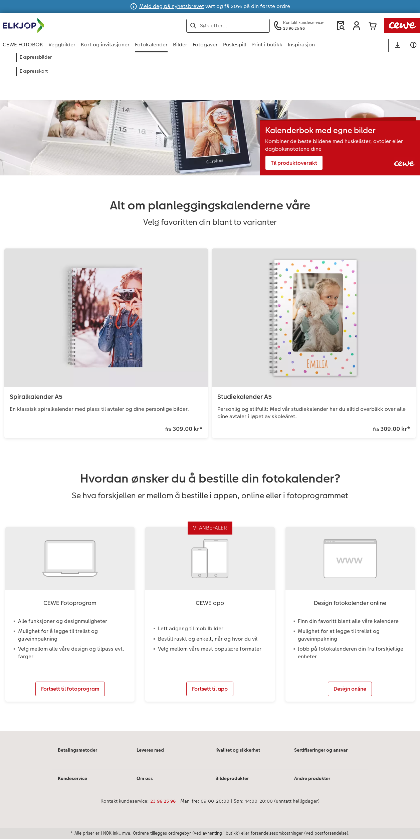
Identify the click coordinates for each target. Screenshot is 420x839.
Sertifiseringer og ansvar (321, 750)
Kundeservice (72, 778)
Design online (350, 689)
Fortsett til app (210, 689)
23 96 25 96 (163, 801)
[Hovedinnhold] (210, 400)
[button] (357, 25)
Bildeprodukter (232, 778)
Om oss (145, 778)
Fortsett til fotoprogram (70, 689)
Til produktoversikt (294, 163)
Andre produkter (312, 778)
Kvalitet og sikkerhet (237, 750)
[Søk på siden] (228, 25)
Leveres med (150, 750)
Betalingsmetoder (77, 750)
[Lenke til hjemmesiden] (68, 25)
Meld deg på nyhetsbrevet (171, 6)
